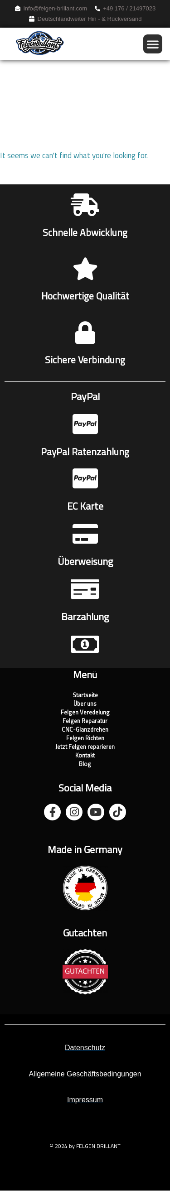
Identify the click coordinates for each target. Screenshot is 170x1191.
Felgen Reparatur (85, 721)
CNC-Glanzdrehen (85, 730)
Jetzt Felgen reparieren (85, 747)
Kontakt (85, 756)
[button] (152, 43)
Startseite (85, 696)
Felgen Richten (85, 739)
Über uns (85, 704)
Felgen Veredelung (85, 713)
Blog (85, 764)
